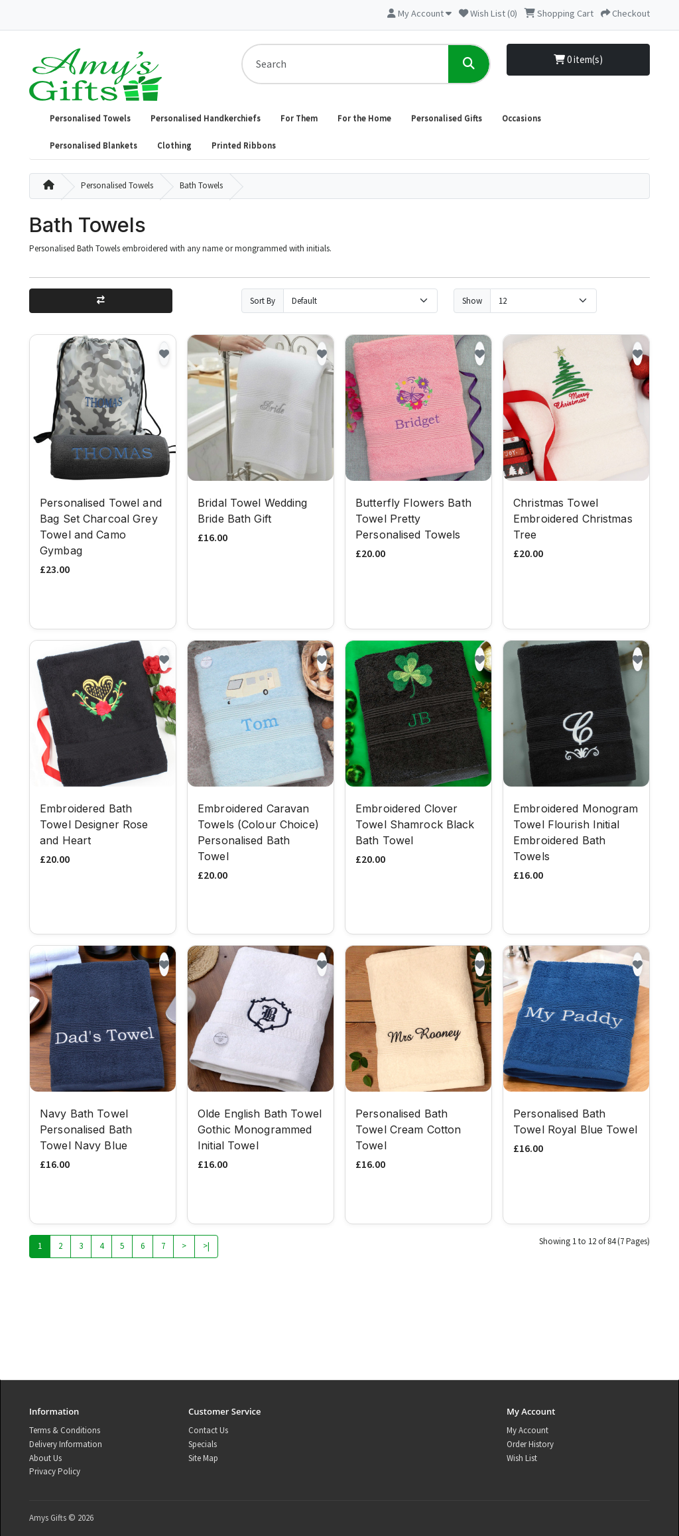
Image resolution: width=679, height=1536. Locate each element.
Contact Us (208, 1430)
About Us (45, 1458)
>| (206, 1247)
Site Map (203, 1458)
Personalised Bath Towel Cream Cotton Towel (408, 1130)
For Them (299, 118)
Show (472, 300)
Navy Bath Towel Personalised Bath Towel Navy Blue (86, 1130)
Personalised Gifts (446, 118)
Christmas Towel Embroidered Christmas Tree (573, 520)
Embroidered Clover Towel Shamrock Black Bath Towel (415, 825)
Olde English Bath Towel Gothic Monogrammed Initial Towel (260, 1130)
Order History (530, 1444)
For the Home (364, 118)
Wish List (522, 1458)
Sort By (262, 300)
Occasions (521, 118)
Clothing (174, 145)
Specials (202, 1444)
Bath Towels (201, 185)
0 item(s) (578, 59)
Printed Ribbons (244, 145)
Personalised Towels (90, 118)
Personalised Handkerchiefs (206, 118)
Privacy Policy (54, 1471)
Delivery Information (65, 1444)
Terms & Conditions (64, 1430)
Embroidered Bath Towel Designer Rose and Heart (94, 825)
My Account (527, 1430)
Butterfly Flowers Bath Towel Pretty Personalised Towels (413, 520)
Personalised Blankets (93, 145)
